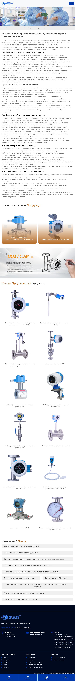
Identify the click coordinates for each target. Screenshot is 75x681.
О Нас (47, 677)
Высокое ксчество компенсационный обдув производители (31, 572)
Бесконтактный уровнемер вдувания (21, 553)
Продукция (28, 677)
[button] (69, 226)
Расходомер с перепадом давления (20, 599)
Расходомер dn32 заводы (56, 578)
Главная (3, 28)
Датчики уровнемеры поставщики (20, 578)
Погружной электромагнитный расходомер (24, 593)
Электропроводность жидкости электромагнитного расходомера (34, 559)
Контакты (65, 677)
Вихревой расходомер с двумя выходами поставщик (28, 565)
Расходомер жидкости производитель (21, 546)
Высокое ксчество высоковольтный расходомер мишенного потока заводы (37, 585)
